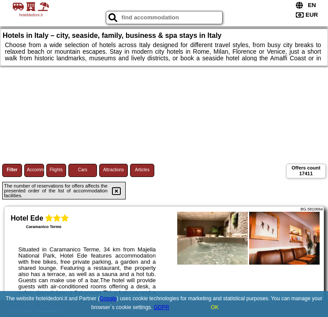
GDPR (161, 307)
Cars (82, 169)
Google (108, 298)
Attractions (113, 169)
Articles (142, 169)
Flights (56, 169)
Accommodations (35, 169)
